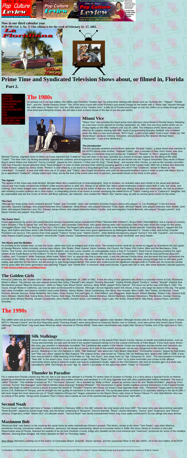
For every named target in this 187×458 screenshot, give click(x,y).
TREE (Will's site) (11, 120)
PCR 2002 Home (11, 123)
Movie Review (9, 103)
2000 (4, 114)
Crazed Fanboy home (13, 117)
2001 (4, 112)
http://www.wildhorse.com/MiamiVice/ (25, 267)
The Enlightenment (12, 101)
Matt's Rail (7, 98)
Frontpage (7, 95)
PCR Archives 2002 (12, 109)
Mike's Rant (8, 106)
